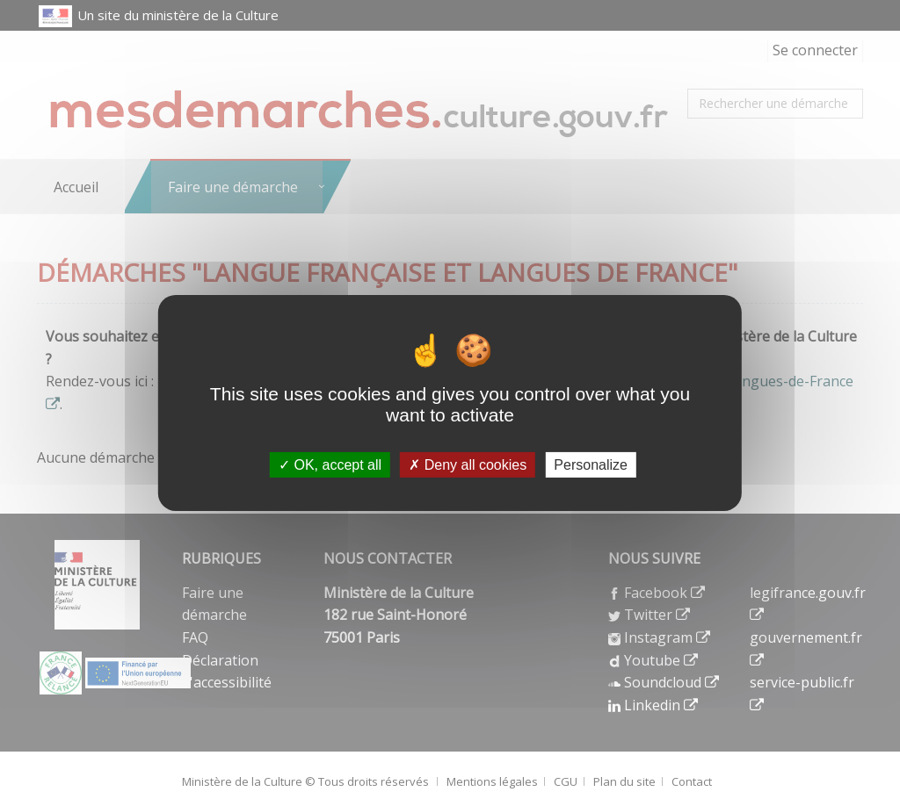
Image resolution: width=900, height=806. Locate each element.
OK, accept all (330, 464)
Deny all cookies (467, 464)
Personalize (591, 464)
